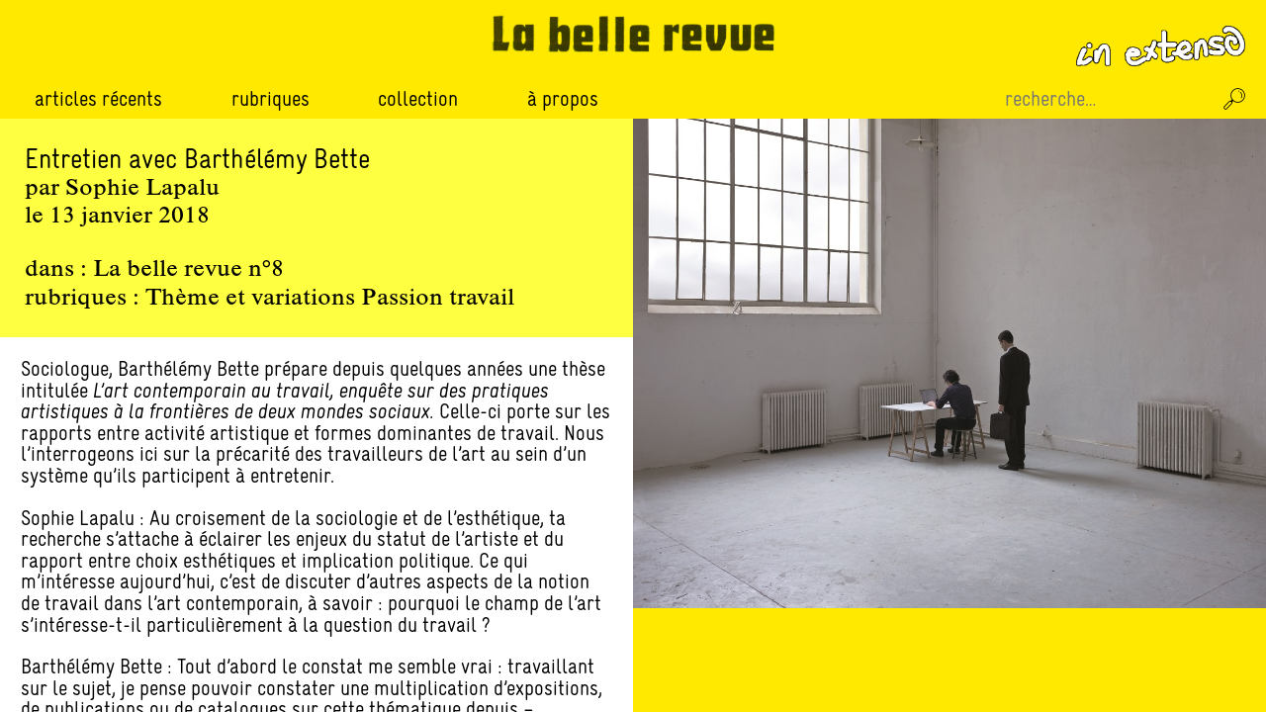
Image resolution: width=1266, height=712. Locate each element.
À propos (562, 98)
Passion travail (437, 299)
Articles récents (98, 98)
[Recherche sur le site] (1106, 99)
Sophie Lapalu (142, 189)
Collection (418, 98)
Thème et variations (250, 299)
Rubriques (270, 99)
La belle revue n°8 (188, 270)
